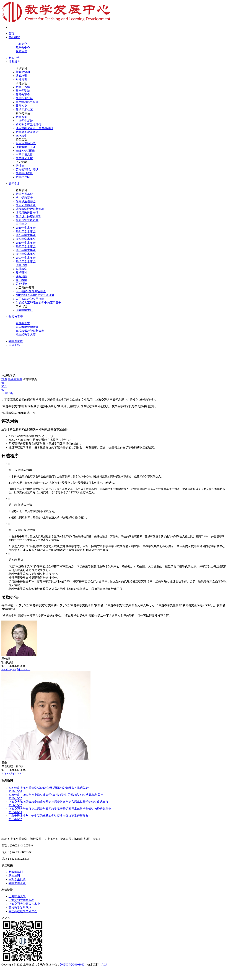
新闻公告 (14, 57)
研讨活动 (21, 83)
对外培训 (21, 79)
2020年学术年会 (26, 246)
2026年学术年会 (26, 227)
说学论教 (21, 265)
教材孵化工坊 (24, 158)
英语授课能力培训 (27, 169)
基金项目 (21, 190)
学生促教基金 (24, 197)
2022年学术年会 (26, 238)
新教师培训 (23, 72)
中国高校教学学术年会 (23, 911)
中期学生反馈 (24, 120)
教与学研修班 (24, 173)
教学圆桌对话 (24, 98)
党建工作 (14, 344)
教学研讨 (21, 272)
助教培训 (21, 75)
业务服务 (14, 61)
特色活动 (21, 139)
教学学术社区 (24, 109)
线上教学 (21, 280)
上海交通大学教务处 (21, 900)
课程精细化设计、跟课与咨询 (34, 128)
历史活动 (21, 161)
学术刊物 (21, 306)
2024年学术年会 (26, 231)
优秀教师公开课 (26, 146)
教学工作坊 (23, 87)
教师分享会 (23, 94)
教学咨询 (21, 117)
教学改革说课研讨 (27, 131)
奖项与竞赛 (16, 316)
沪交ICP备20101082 (72, 964)
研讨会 (20, 165)
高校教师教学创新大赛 (30, 330)
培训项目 (21, 68)
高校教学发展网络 (20, 907)
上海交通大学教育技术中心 (26, 903)
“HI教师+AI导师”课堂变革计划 (35, 295)
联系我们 (21, 51)
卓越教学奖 (23, 323)
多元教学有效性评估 (28, 124)
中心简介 (21, 43)
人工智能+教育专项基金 (31, 291)
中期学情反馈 (24, 154)
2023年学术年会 (26, 235)
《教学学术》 (24, 310)
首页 (11, 33)
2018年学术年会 (26, 253)
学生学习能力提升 (27, 102)
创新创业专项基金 (27, 220)
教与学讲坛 (23, 90)
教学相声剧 (23, 176)
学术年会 (21, 223)
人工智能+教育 (25, 287)
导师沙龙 (21, 105)
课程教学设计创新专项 (30, 208)
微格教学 (21, 135)
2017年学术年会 (26, 257)
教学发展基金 (24, 193)
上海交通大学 (17, 896)
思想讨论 (21, 283)
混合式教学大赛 (26, 334)
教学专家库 (16, 341)
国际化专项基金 (26, 205)
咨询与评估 (23, 113)
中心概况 (14, 37)
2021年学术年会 (26, 242)
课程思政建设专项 (27, 212)
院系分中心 (23, 47)
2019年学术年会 (26, 250)
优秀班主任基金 (26, 201)
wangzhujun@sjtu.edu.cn (15, 669)
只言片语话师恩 (26, 143)
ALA (104, 964)
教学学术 (14, 183)
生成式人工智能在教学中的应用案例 (38, 302)
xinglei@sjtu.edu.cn (12, 773)
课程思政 (21, 276)
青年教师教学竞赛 (27, 327)
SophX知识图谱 (25, 150)
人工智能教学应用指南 (30, 298)
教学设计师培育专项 (28, 216)
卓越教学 (21, 268)
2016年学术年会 (26, 261)
